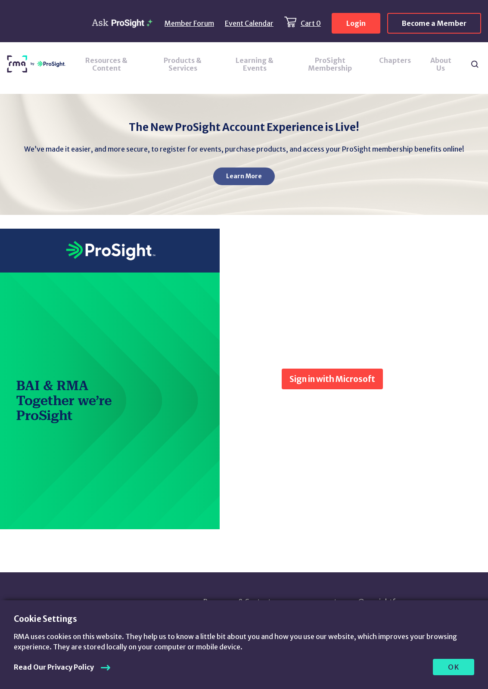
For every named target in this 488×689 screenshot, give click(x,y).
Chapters (395, 60)
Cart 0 (311, 23)
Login (356, 23)
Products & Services (183, 64)
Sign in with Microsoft (332, 379)
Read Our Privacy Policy (54, 667)
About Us (440, 64)
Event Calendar (249, 23)
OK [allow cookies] (454, 667)
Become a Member (434, 23)
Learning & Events (255, 64)
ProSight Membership (330, 64)
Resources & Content (106, 64)
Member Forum (189, 23)
